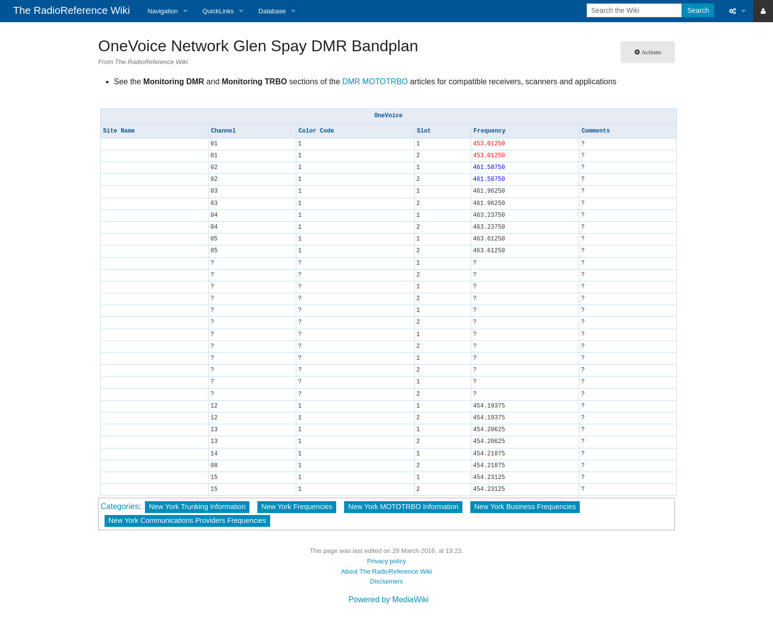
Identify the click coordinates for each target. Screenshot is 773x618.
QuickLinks (218, 11)
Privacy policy (386, 561)
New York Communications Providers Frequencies (187, 520)
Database (272, 11)
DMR (351, 81)
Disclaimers (386, 581)
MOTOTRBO (385, 81)
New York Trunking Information (197, 507)
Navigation (162, 11)
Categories (120, 506)
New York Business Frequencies (525, 507)
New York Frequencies (296, 507)
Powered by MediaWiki (389, 599)
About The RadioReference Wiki (386, 571)
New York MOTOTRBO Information (403, 507)
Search (698, 10)
